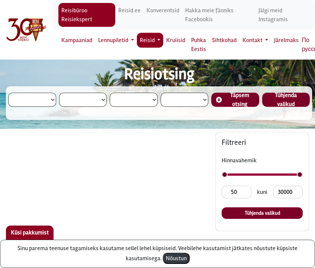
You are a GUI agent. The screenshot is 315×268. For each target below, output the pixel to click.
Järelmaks (286, 40)
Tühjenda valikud (286, 100)
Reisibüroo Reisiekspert (76, 15)
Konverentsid (163, 10)
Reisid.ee (129, 10)
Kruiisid (175, 40)
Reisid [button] (148, 40)
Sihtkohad (224, 40)
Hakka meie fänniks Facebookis (209, 15)
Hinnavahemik (239, 160)
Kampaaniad (76, 40)
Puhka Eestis (198, 44)
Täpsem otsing (232, 100)
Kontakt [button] (253, 40)
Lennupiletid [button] (113, 40)
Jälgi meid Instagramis (273, 15)
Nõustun (176, 258)
